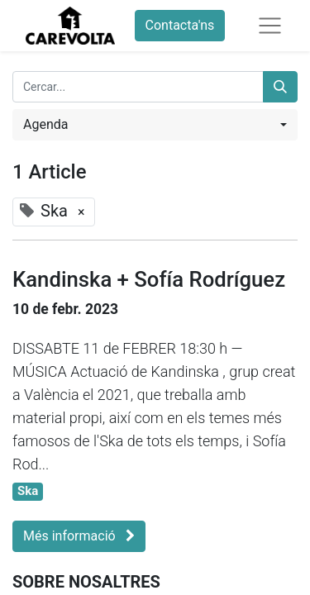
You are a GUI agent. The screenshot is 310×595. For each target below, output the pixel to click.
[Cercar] (280, 86)
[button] (155, 124)
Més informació (79, 536)
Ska (27, 490)
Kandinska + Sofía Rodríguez (148, 279)
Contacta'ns (180, 25)
